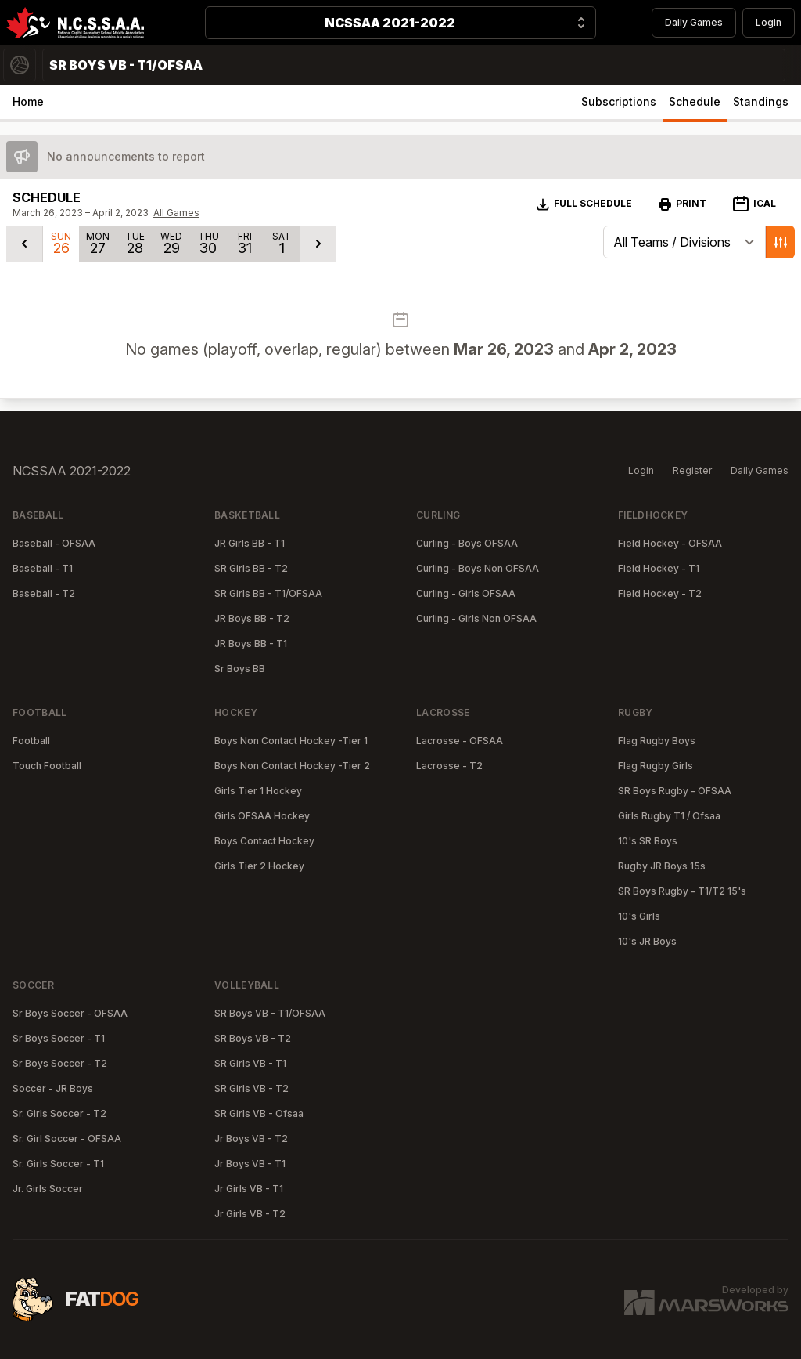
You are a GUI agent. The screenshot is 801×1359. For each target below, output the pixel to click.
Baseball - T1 (43, 568)
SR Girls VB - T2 (251, 1088)
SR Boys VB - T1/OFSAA (269, 1013)
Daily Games (694, 22)
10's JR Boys (647, 941)
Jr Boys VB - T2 (251, 1138)
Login (768, 22)
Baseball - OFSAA (54, 543)
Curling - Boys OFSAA (467, 543)
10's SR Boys (647, 841)
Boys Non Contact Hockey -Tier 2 (292, 766)
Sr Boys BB (239, 668)
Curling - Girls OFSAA (465, 593)
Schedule (694, 101)
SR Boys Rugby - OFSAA (674, 791)
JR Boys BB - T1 (250, 643)
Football (31, 740)
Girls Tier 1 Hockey (258, 791)
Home (28, 101)
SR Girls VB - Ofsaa (259, 1113)
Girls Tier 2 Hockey (259, 866)
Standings (760, 101)
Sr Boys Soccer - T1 (59, 1038)
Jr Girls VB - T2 (250, 1214)
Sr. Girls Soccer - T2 (59, 1113)
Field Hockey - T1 (658, 568)
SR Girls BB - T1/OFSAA (268, 593)
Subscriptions (618, 101)
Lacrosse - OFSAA (459, 740)
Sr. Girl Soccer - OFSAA (67, 1138)
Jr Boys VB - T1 (250, 1163)
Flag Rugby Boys (656, 740)
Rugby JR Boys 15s (662, 866)
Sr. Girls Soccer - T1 (58, 1163)
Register (692, 470)
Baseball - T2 (44, 593)
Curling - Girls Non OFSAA (476, 618)
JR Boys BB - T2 (251, 618)
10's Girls (639, 916)
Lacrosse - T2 (449, 766)
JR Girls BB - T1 (249, 543)
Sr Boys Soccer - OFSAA (70, 1013)
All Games (176, 213)
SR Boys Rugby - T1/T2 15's (682, 891)
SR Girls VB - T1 (250, 1063)
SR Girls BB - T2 (251, 568)
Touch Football (47, 766)
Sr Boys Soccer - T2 (60, 1063)
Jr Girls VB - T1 (248, 1189)
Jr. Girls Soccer (48, 1189)
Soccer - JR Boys (53, 1088)
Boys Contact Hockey (264, 841)
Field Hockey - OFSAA (670, 543)
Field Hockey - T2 (660, 593)
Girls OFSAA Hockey (262, 816)
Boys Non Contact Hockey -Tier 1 (291, 740)
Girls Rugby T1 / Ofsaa (669, 816)
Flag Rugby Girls (655, 766)
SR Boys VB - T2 (252, 1038)
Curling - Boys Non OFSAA (477, 568)
